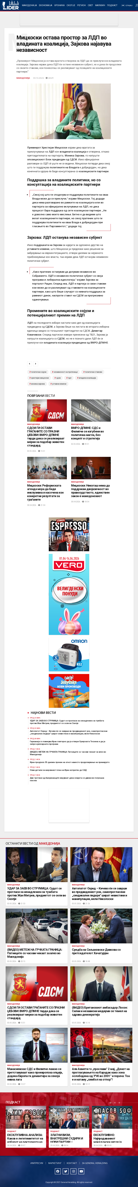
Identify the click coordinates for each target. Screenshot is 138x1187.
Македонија (29, 5)
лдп (69, 378)
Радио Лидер (10, 5)
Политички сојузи (38, 372)
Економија (45, 5)
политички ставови (93, 372)
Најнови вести (43, 712)
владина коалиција (87, 378)
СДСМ (58, 378)
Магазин (100, 5)
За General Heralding (95, 1163)
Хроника (59, 5)
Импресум (36, 1163)
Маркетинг (55, 1163)
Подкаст (112, 5)
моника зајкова (38, 384)
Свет (90, 5)
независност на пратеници (66, 372)
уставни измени (59, 384)
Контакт (72, 1163)
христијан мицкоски (40, 378)
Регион (81, 5)
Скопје (71, 5)
